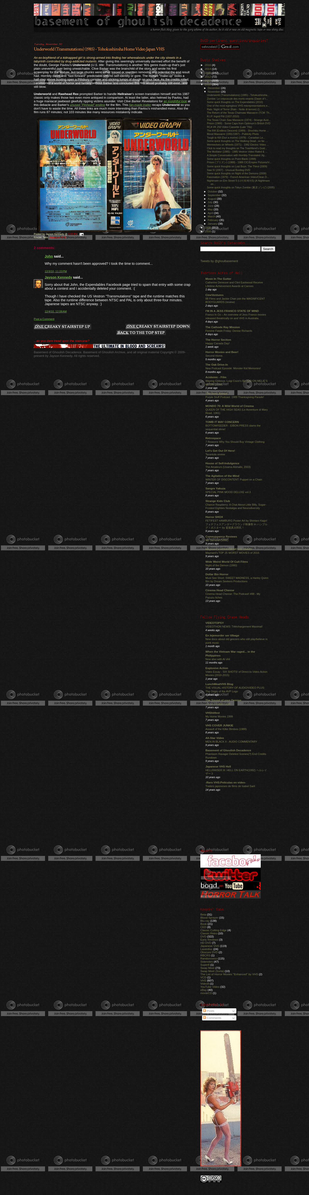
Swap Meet (207, 967)
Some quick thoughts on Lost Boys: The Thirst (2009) (237, 166)
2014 (208, 68)
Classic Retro (208, 933)
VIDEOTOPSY (214, 622)
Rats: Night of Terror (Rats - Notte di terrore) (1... (234, 109)
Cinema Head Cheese (219, 590)
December (214, 88)
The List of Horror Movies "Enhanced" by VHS (229, 974)
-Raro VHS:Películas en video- (225, 782)
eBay (203, 989)
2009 (208, 227)
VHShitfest (212, 712)
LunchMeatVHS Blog (219, 684)
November (214, 91)
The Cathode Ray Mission (222, 327)
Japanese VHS (57, 237)
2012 (208, 76)
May (211, 209)
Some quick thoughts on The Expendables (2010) (235, 102)
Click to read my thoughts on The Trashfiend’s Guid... (237, 148)
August (212, 198)
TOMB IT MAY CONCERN (222, 421)
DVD (203, 936)
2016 (208, 64)
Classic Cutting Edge (213, 930)
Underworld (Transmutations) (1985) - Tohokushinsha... (238, 95)
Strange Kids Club (217, 500)
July (210, 202)
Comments (212, 1018)
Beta (203, 914)
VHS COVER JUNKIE (219, 725)
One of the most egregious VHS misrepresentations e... (238, 105)
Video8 (204, 983)
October (213, 191)
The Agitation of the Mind (222, 475)
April (211, 213)
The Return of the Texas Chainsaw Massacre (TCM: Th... (239, 112)
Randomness (208, 958)
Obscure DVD (209, 952)
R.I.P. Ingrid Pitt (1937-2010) (223, 116)
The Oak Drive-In (216, 364)
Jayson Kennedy (58, 277)
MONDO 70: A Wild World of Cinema (229, 405)
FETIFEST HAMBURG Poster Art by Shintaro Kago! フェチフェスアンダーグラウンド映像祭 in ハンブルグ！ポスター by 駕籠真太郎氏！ (236, 524)
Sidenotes (206, 961)
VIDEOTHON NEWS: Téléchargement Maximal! (234, 626)
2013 (208, 72)
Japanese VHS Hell (218, 766)
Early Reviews (209, 939)
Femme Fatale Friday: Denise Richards (228, 330)
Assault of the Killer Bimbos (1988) (226, 729)
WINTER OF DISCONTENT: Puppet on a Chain (233, 479)
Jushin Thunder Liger (218, 703)
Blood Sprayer (209, 917)
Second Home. (214, 355)
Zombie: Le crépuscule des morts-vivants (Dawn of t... (237, 98)
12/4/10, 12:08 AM (56, 311)
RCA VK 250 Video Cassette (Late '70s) (229, 126)
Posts (208, 1011)
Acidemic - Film (215, 377)
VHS (203, 980)
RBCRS (205, 955)
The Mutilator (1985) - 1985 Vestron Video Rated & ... (237, 151)
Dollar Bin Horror (216, 574)
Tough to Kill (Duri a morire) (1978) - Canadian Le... (236, 137)
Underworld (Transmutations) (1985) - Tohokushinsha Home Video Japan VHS (99, 49)
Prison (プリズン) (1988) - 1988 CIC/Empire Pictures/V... (239, 162)
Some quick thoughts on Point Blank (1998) (231, 158)
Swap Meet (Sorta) (212, 971)
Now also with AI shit (217, 659)
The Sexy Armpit (216, 393)
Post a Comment (44, 318)
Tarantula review (215, 454)
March (212, 216)
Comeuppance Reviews (221, 536)
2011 (208, 80)
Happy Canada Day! (217, 343)
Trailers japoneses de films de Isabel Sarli (230, 786)
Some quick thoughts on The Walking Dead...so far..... (237, 141)
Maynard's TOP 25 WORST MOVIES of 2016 (232, 552)
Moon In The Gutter (218, 278)
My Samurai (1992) (216, 540)
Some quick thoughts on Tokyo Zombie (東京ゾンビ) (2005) (241, 187)
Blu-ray (204, 920)
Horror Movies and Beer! (222, 352)
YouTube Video (209, 986)
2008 (208, 231)
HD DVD (205, 942)
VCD (203, 977)
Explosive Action (216, 668)
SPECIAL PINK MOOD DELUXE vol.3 (228, 492)
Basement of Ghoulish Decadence (228, 750)
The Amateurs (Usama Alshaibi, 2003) (228, 466)
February (213, 220)
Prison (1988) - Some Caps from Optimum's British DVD (238, 123)
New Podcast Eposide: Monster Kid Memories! (233, 368)
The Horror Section (218, 339)
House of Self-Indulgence (222, 463)
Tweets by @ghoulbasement (219, 261)
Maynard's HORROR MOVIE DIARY (228, 549)
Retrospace (213, 438)
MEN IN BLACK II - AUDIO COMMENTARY (231, 741)
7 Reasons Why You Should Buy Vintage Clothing (235, 441)
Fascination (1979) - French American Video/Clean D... (238, 177)
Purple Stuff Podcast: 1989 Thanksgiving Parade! (234, 397)
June (211, 205)
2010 (208, 84)
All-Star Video (214, 737)
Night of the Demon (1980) (221, 565)
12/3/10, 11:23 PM (56, 271)
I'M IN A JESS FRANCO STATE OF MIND (232, 310)
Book (203, 923)
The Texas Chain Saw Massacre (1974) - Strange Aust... (239, 119)
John (49, 256)
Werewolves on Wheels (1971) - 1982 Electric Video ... (238, 144)
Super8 (205, 964)
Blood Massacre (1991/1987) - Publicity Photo (233, 134)
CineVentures (214, 294)
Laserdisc (206, 949)
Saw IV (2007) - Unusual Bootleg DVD (228, 170)
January (213, 223)
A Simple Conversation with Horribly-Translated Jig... (237, 155)
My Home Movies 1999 (219, 716)
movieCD (206, 993)
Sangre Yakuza (215, 488)
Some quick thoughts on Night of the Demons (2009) (236, 173)
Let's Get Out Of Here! (220, 450)
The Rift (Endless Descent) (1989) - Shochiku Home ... (238, 130)
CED (203, 927)
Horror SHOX (214, 516)
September (215, 195)
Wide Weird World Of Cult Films (226, 561)
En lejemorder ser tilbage (222, 635)
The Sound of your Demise (223, 700)
